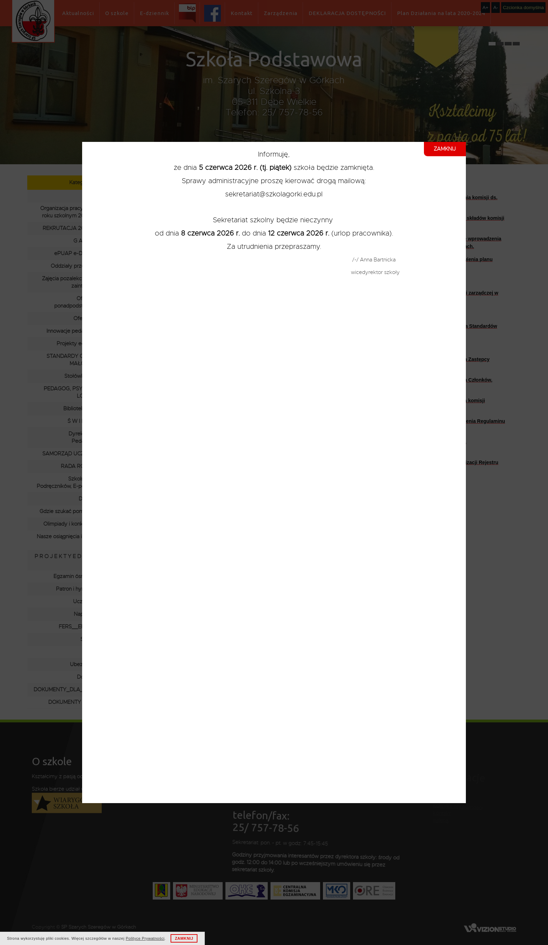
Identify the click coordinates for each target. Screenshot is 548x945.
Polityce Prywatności (145, 938)
